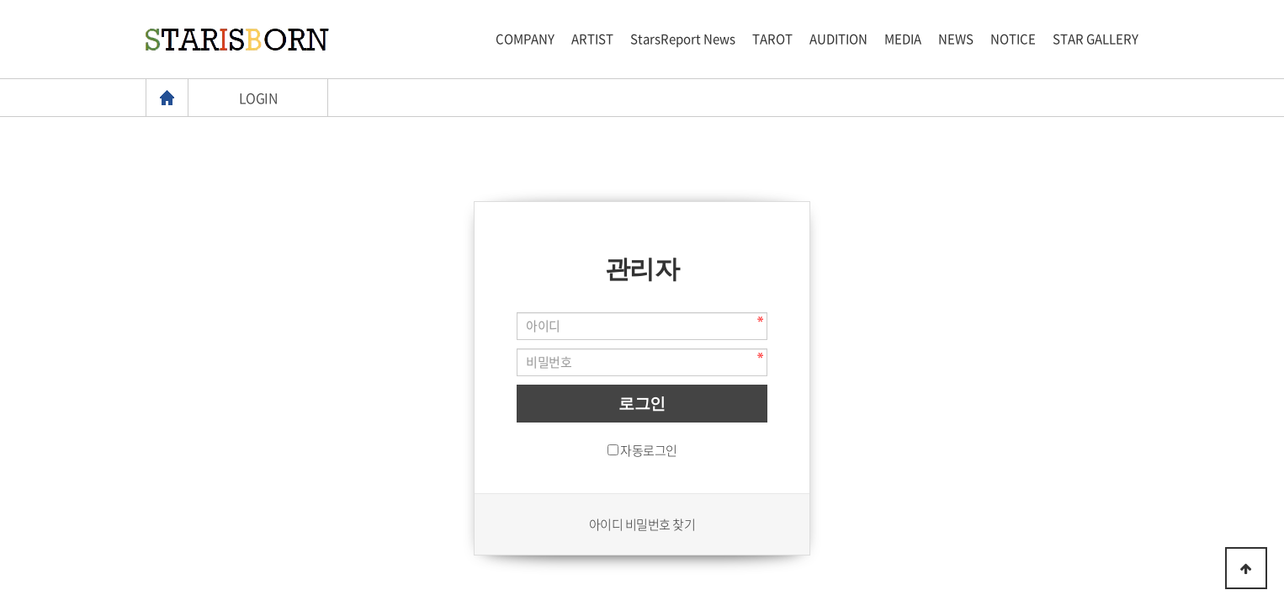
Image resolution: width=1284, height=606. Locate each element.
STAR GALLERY (1095, 38)
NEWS (956, 38)
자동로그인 (648, 450)
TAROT (772, 38)
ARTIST (592, 38)
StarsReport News (682, 38)
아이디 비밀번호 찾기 (642, 524)
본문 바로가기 (0, 0)
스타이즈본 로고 (237, 39)
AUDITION (838, 38)
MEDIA (902, 38)
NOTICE (1013, 38)
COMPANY (525, 38)
